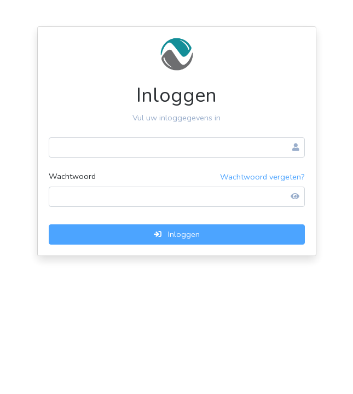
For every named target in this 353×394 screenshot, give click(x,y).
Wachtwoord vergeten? (262, 176)
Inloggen (177, 234)
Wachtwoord (72, 176)
